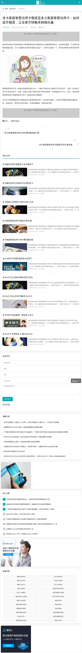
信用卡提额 (58, 606)
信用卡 (21, 590)
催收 (58, 590)
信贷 (58, 598)
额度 (21, 574)
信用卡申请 (58, 578)
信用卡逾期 (58, 582)
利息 (58, 594)
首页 (6, 9)
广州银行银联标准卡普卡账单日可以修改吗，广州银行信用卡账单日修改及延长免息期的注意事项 (36, 422)
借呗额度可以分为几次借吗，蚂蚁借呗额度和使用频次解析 (23, 417)
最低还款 (21, 598)
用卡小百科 (58, 586)
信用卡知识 (15, 121)
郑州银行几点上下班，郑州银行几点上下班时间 (22, 524)
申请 (58, 570)
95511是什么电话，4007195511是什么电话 (20, 504)
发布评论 (8, 389)
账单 (58, 610)
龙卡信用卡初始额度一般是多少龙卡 (17, 303)
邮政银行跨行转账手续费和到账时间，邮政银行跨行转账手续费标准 (28, 494)
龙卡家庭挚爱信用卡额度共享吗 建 (17, 209)
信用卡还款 (21, 594)
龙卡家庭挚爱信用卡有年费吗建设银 (17, 228)
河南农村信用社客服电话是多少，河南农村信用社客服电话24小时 (28, 489)
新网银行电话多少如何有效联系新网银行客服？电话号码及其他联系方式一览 (31, 514)
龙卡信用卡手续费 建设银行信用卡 (17, 247)
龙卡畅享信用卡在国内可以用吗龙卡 (17, 171)
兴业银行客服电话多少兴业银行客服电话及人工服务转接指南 (26, 509)
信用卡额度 (58, 602)
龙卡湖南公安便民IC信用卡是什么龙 (17, 190)
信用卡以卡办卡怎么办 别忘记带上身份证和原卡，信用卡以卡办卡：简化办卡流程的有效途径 (35, 446)
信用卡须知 (21, 610)
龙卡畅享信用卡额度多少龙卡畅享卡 (17, 152)
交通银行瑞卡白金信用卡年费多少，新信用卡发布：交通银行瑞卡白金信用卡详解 (31, 436)
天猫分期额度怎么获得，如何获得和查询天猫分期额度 (22, 431)
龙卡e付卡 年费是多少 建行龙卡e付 (17, 322)
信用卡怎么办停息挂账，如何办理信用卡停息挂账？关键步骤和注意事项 (28, 426)
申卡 (58, 574)
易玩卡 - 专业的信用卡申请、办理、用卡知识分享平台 (18, 647)
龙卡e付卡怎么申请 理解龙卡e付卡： (18, 284)
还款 (21, 570)
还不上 (21, 582)
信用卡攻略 (21, 602)
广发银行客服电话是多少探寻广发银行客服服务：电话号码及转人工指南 (30, 499)
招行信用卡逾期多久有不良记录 (14, 441)
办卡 (58, 566)
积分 (21, 606)
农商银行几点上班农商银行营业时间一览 (19, 519)
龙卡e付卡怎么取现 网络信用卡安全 (17, 265)
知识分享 (13, 9)
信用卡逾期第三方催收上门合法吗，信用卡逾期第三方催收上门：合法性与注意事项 (31, 412)
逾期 (21, 566)
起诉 (21, 578)
